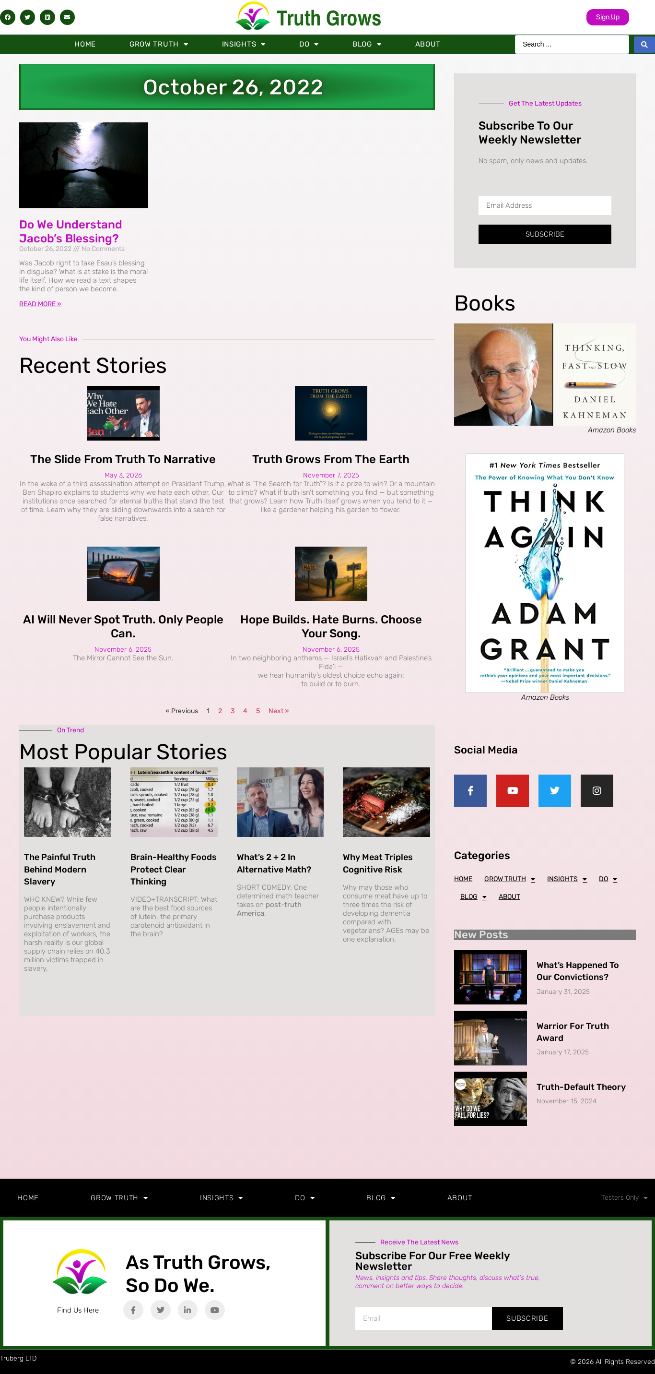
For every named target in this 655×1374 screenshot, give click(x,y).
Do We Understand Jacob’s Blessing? (70, 231)
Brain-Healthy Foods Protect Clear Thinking (173, 869)
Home (85, 44)
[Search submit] (644, 44)
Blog (367, 44)
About (428, 44)
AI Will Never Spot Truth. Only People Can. (123, 626)
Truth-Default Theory (581, 1087)
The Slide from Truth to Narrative (123, 459)
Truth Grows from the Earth (330, 459)
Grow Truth (158, 44)
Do (309, 44)
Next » (279, 711)
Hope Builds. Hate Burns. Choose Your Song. (331, 626)
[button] (7, 17)
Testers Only (624, 1198)
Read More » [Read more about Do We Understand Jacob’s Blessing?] (40, 304)
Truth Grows (329, 17)
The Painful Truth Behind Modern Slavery (59, 869)
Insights (244, 44)
